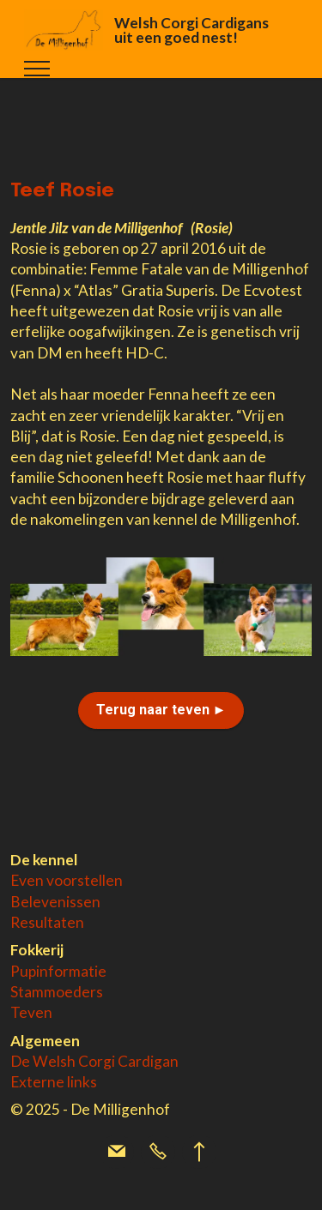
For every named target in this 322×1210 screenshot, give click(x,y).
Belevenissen (55, 902)
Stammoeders (56, 992)
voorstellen (84, 880)
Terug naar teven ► (161, 709)
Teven (31, 1012)
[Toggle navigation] (37, 68)
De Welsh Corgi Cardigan (94, 1061)
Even (28, 880)
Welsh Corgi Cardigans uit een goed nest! (191, 30)
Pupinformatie (58, 971)
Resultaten (47, 922)
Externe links (53, 1082)
